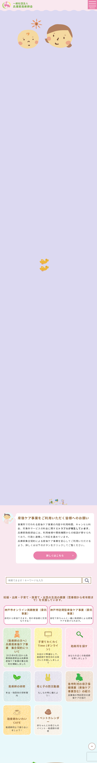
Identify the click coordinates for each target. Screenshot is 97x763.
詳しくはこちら (56, 555)
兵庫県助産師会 (23, 5)
